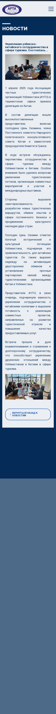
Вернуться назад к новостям (24, 415)
